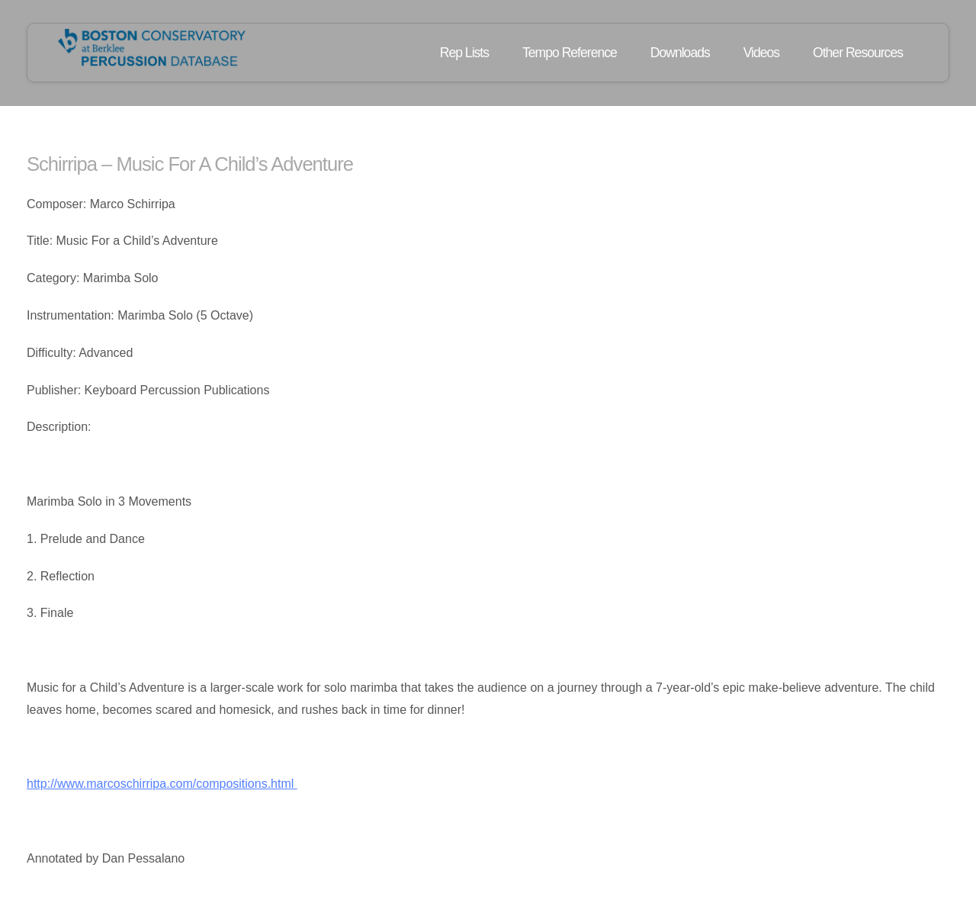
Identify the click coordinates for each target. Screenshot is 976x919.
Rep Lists (464, 52)
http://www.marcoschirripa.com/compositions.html (162, 783)
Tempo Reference (569, 52)
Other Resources (858, 52)
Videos (761, 52)
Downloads (680, 52)
